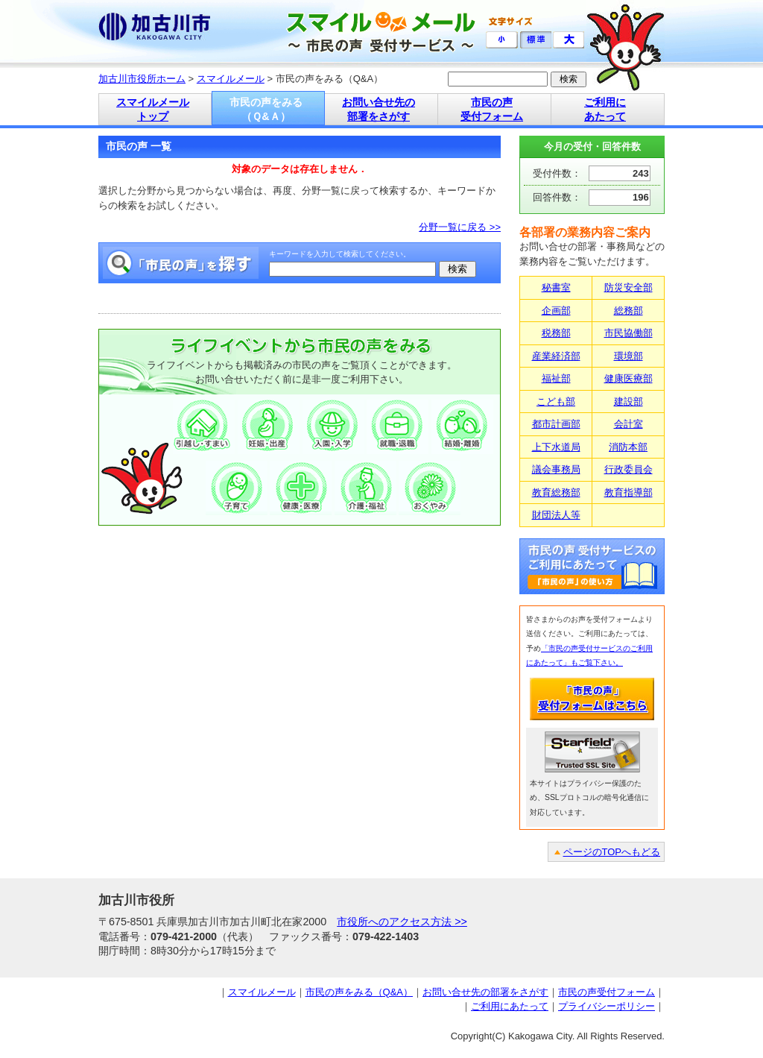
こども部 (555, 401)
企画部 (556, 310)
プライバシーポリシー (606, 1006)
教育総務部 (556, 492)
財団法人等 (556, 514)
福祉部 (556, 378)
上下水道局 (556, 447)
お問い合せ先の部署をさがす (485, 992)
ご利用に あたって (605, 109)
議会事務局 (556, 469)
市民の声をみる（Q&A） (359, 992)
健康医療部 (628, 378)
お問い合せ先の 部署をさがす (378, 109)
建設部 (628, 401)
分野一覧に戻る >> (460, 227)
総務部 (628, 310)
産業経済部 (556, 356)
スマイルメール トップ (152, 109)
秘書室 (556, 287)
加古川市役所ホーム (142, 78)
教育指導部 (628, 492)
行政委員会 (628, 469)
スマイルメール (231, 78)
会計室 (628, 423)
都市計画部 (556, 423)
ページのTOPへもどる (612, 851)
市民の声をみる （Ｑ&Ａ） (266, 109)
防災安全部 (628, 287)
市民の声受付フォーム (606, 992)
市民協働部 (628, 333)
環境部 (628, 356)
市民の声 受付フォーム (491, 109)
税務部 (556, 333)
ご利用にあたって (509, 1006)
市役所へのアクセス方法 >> (402, 922)
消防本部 (628, 447)
